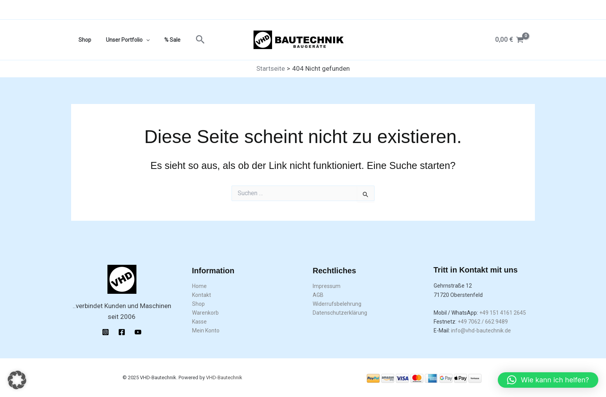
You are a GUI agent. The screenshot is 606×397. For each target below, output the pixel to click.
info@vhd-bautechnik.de (481, 330)
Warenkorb (205, 313)
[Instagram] (105, 332)
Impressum (326, 286)
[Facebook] (121, 332)
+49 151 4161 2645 (502, 313)
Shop (83, 40)
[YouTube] (137, 332)
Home (199, 286)
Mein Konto (206, 330)
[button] (189, 39)
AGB (318, 295)
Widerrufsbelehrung (337, 304)
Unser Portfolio (122, 40)
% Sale (163, 40)
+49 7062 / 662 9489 (483, 322)
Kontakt (201, 295)
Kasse (199, 322)
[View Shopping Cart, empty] (509, 39)
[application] (140, 40)
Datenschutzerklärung (340, 313)
